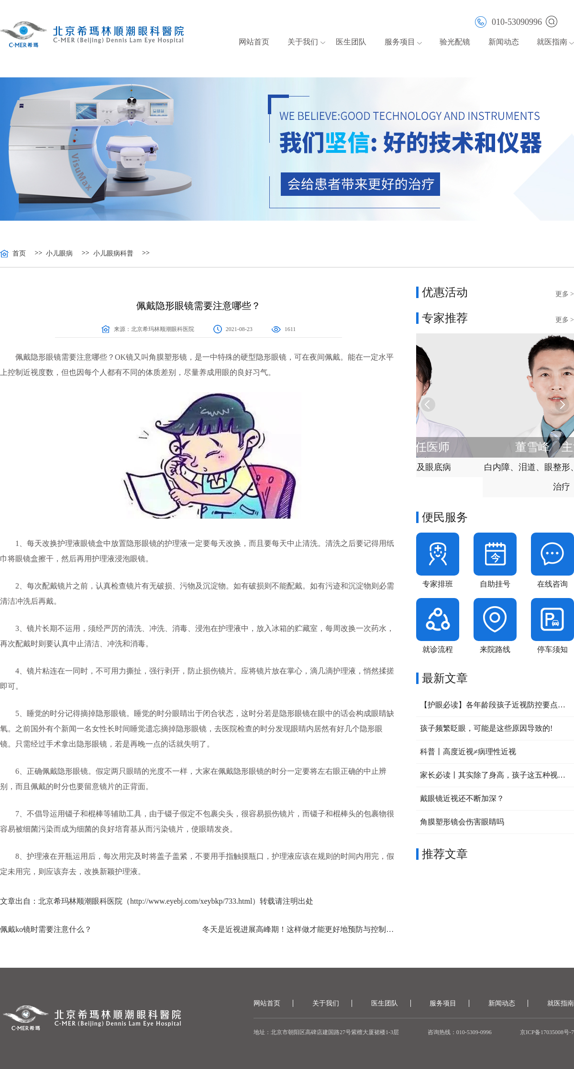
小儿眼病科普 (113, 253)
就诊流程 (437, 649)
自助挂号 (495, 584)
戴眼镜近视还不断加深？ (462, 798)
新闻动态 (503, 42)
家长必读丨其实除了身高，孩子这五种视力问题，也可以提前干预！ (495, 775)
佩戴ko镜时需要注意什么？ (46, 929)
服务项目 (400, 42)
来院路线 (495, 649)
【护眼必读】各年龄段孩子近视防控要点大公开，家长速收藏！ (495, 705)
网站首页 (254, 42)
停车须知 (552, 649)
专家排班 (437, 584)
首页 (19, 253)
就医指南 (552, 42)
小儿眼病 (59, 253)
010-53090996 (508, 21)
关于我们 (302, 42)
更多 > (564, 294)
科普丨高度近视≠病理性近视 (468, 752)
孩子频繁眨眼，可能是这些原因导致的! (486, 728)
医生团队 (351, 42)
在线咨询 (552, 584)
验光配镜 (455, 42)
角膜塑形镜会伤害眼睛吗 (462, 822)
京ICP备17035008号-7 (547, 1032)
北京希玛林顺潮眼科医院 (162, 329)
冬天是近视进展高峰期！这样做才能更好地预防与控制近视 (299, 929)
